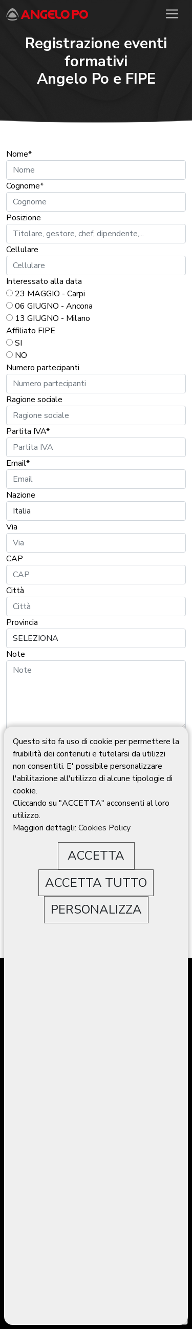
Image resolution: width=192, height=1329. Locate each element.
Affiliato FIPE (30, 330)
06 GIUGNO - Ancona (49, 306)
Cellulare (22, 249)
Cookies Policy (104, 827)
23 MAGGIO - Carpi (45, 293)
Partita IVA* (28, 431)
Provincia (23, 622)
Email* (18, 463)
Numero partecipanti (42, 367)
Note (15, 654)
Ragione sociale (34, 399)
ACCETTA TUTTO (96, 883)
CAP (14, 558)
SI (14, 343)
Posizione (23, 217)
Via (11, 527)
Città (15, 590)
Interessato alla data (44, 281)
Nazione (20, 495)
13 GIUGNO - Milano (48, 318)
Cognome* (25, 186)
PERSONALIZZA (96, 909)
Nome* (19, 154)
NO (16, 355)
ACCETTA (96, 855)
